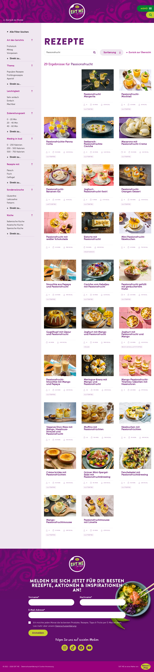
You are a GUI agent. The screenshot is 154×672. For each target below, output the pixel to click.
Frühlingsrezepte (15, 75)
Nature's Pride (145, 666)
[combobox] (71, 52)
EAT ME (77, 11)
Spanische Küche (15, 228)
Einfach (10, 101)
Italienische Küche (15, 221)
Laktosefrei (12, 199)
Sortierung (110, 52)
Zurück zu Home (14, 20)
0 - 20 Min (12, 119)
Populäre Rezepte (15, 72)
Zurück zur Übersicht (140, 52)
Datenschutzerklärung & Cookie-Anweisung (37, 667)
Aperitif (10, 78)
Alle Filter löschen (19, 32)
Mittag (10, 50)
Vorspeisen (12, 53)
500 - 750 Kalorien (16, 152)
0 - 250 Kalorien (14, 145)
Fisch (9, 174)
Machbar (11, 104)
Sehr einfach (13, 97)
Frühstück (11, 46)
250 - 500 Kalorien (16, 148)
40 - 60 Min (12, 126)
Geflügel (11, 177)
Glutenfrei (11, 196)
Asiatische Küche (15, 225)
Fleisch (10, 170)
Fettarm (10, 203)
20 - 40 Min (12, 123)
